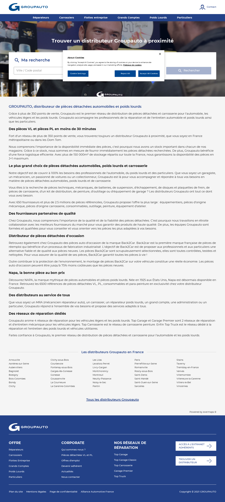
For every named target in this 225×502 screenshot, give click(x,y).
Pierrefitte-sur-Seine (146, 364)
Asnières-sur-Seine (19, 364)
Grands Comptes (19, 466)
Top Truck (120, 476)
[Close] (160, 53)
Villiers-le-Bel (184, 382)
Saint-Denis (141, 375)
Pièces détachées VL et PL (77, 455)
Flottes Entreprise (19, 460)
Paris (137, 360)
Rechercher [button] (189, 70)
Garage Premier (123, 471)
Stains (180, 360)
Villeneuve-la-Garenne (188, 379)
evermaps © (209, 412)
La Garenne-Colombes (63, 386)
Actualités (67, 471)
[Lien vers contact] (208, 7)
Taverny (181, 364)
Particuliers (15, 477)
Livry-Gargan (100, 367)
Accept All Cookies (149, 73)
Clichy (12, 386)
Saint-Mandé (141, 379)
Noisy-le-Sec (99, 382)
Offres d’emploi (70, 460)
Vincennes (182, 386)
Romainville (141, 367)
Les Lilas (97, 360)
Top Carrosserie (123, 465)
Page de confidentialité (63, 492)
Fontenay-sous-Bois (61, 367)
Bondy (12, 382)
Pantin (96, 386)
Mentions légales (36, 492)
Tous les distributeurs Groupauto (112, 399)
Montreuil (98, 375)
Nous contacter (70, 477)
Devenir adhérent (71, 466)
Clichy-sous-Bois (60, 360)
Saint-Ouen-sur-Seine (146, 382)
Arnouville (14, 360)
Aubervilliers (15, 367)
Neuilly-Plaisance (102, 379)
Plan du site (16, 492)
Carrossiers (15, 455)
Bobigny (13, 375)
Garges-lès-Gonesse (61, 371)
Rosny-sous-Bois (144, 371)
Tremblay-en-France (188, 367)
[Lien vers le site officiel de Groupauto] (28, 7)
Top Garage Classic (125, 460)
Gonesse (55, 375)
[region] (113, 65)
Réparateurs (16, 450)
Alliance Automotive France (97, 492)
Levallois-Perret (101, 364)
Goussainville (58, 379)
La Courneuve (58, 382)
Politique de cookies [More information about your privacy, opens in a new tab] (132, 65)
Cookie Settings (78, 73)
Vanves (180, 371)
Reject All (125, 73)
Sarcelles (139, 386)
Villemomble (184, 375)
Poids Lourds (16, 471)
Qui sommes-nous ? (73, 450)
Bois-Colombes (17, 379)
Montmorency (100, 371)
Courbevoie (57, 364)
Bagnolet (14, 371)
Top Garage (121, 454)
